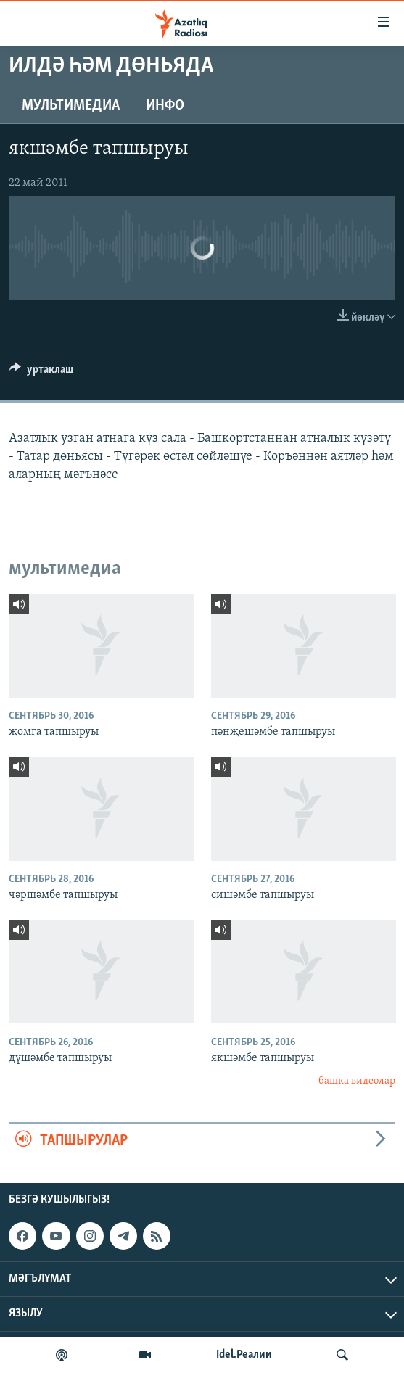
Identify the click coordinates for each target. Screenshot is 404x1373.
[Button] (41, 373)
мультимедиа (71, 106)
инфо (165, 106)
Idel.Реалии (244, 1355)
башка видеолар (356, 1081)
